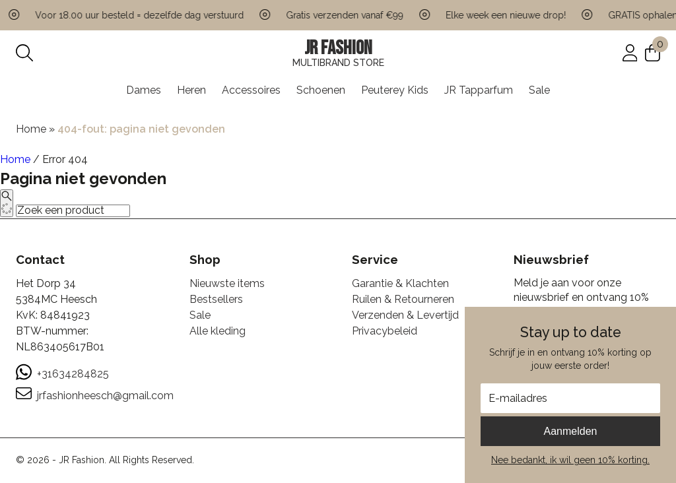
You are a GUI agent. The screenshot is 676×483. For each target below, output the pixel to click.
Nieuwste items (227, 283)
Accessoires (251, 90)
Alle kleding (217, 331)
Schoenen (320, 90)
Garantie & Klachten (400, 283)
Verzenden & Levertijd (405, 315)
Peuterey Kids (394, 90)
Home (31, 129)
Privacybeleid (384, 331)
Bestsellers (216, 299)
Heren (191, 90)
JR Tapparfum (478, 90)
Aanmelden (570, 431)
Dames (143, 90)
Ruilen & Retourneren (403, 299)
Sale (539, 90)
